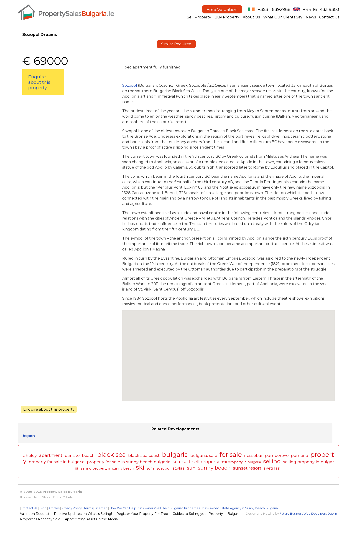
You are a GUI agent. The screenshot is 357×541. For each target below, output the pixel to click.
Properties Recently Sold (40, 519)
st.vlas (179, 468)
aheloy (30, 455)
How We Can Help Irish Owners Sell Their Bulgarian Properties (155, 508)
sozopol (163, 468)
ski (140, 467)
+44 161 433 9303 (321, 9)
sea (176, 461)
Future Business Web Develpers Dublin (308, 513)
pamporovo (277, 455)
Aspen (29, 436)
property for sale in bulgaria (57, 461)
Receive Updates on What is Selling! (83, 514)
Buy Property (226, 17)
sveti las (272, 468)
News (311, 17)
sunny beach (214, 468)
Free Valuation (222, 9)
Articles (53, 508)
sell (186, 461)
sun (191, 468)
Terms (88, 508)
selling (272, 461)
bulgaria (175, 454)
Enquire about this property (39, 82)
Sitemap (101, 508)
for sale (230, 454)
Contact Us (329, 17)
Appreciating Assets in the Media (91, 519)
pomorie (299, 455)
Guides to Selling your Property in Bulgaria (206, 514)
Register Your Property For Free (142, 514)
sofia (150, 468)
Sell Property (199, 17)
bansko (72, 455)
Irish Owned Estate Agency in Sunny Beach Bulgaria (240, 508)
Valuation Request (34, 514)
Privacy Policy (71, 508)
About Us (251, 17)
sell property (205, 461)
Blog (42, 508)
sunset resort (247, 468)
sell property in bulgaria (241, 462)
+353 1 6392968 (274, 9)
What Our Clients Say (282, 17)
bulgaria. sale (203, 455)
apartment (50, 455)
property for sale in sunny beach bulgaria (129, 461)
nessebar (253, 455)
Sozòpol (130, 85)
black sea (111, 454)
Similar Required (176, 44)
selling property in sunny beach (107, 468)
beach (88, 455)
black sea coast (144, 455)
